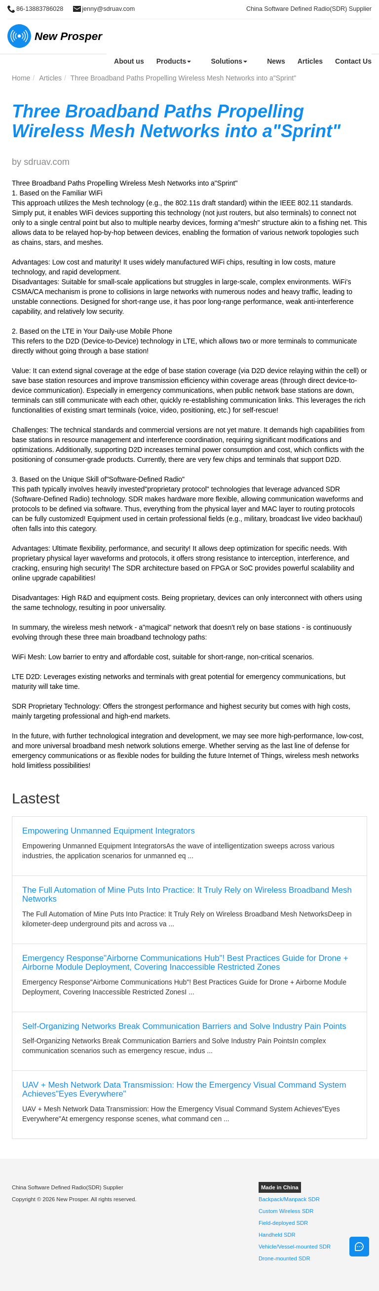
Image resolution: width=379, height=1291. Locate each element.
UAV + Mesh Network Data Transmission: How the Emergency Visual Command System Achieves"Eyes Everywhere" (184, 1089)
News (276, 61)
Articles (310, 61)
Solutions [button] (229, 61)
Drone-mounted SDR (284, 1258)
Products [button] (173, 61)
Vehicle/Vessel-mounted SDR (295, 1247)
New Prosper (68, 36)
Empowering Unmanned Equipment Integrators (108, 830)
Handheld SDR (277, 1235)
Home (21, 78)
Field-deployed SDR (283, 1223)
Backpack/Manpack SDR (289, 1199)
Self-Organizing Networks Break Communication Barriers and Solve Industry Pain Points (184, 1026)
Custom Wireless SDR (286, 1211)
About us (129, 61)
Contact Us (353, 61)
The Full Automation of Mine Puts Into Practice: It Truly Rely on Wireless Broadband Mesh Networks (187, 894)
